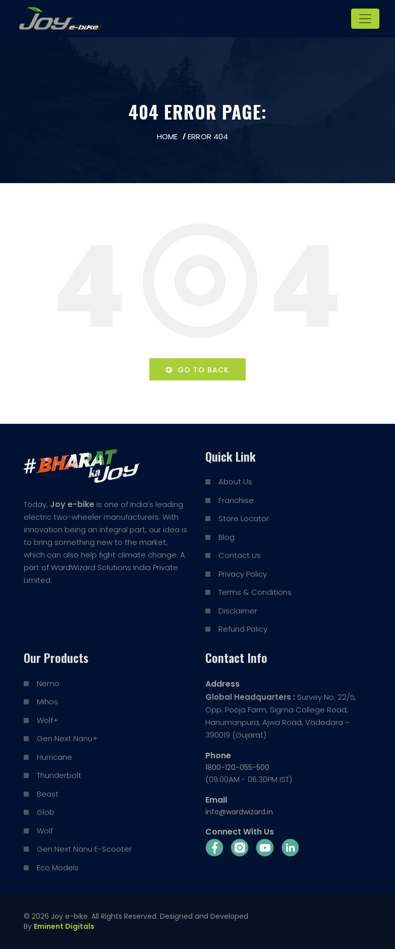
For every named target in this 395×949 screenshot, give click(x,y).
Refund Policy (242, 629)
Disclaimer (237, 610)
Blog (226, 537)
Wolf (45, 830)
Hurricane (54, 757)
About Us (235, 481)
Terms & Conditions (255, 592)
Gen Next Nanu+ (67, 738)
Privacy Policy (242, 574)
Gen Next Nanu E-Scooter (84, 849)
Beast (48, 794)
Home (167, 136)
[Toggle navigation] (365, 19)
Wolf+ (47, 720)
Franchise (236, 500)
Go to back (197, 370)
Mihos (47, 701)
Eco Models (58, 867)
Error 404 (208, 136)
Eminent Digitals (64, 926)
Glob (45, 812)
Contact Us (239, 555)
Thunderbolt (59, 775)
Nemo (48, 683)
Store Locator (243, 518)
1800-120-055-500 (237, 767)
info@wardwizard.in (239, 812)
